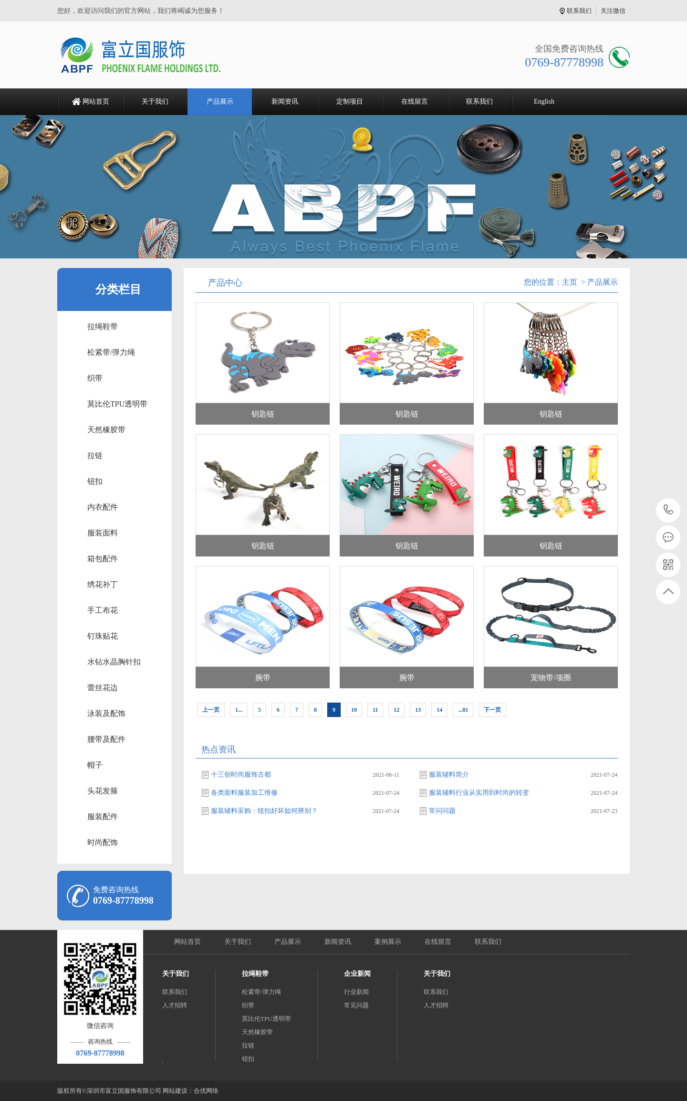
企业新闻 (357, 973)
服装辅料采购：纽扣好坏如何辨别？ (264, 810)
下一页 (492, 709)
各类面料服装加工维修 (244, 792)
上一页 (210, 709)
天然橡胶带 (106, 430)
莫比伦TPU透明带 (117, 404)
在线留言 (414, 101)
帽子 (95, 765)
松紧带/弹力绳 (111, 352)
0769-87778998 (668, 510)
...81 (463, 709)
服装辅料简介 (449, 774)
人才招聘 (174, 1005)
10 (354, 709)
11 (375, 709)
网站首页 (96, 101)
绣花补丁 (102, 584)
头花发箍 (102, 791)
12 (396, 709)
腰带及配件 (106, 739)
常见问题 (356, 1005)
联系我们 (579, 10)
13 (418, 709)
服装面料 (102, 533)
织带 (95, 378)
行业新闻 (356, 991)
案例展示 (388, 941)
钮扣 (95, 481)
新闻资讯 (284, 101)
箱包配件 (102, 559)
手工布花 (102, 610)
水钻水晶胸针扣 (114, 662)
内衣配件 (102, 507)
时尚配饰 (102, 842)
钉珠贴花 (102, 636)
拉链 (95, 455)
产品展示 (220, 101)
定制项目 (349, 101)
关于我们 (155, 101)
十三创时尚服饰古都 (241, 774)
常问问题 (442, 810)
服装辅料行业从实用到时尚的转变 (479, 792)
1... (238, 709)
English (544, 101)
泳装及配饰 (106, 713)
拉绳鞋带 (102, 326)
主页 (569, 282)
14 (439, 709)
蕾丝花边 (102, 688)
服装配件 (102, 816)
